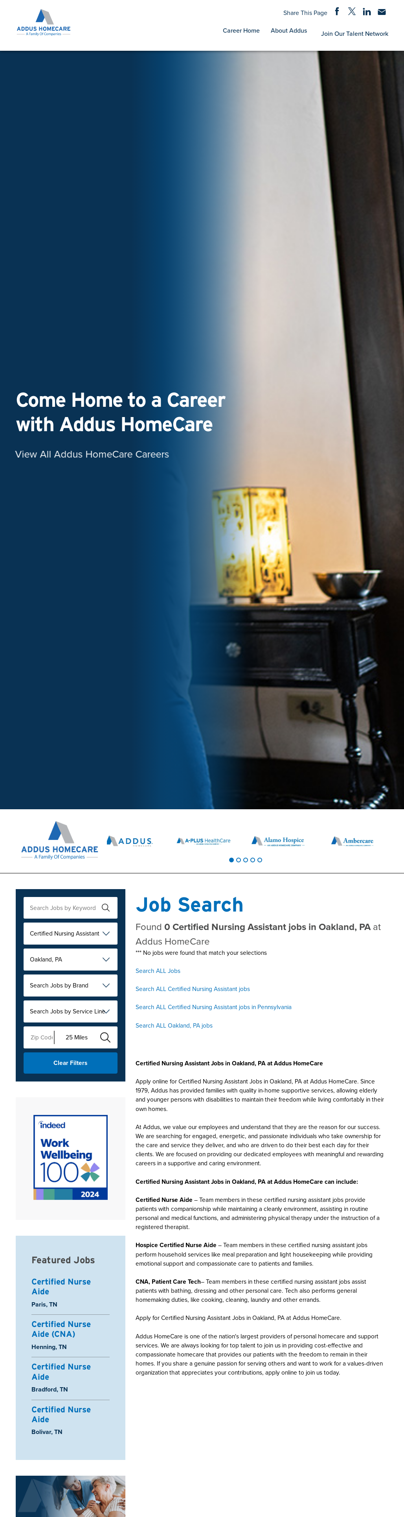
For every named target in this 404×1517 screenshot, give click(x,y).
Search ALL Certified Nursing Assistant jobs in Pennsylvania (214, 1006)
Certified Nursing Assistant (64, 933)
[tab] (231, 860)
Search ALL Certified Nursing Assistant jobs (193, 988)
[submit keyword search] (106, 907)
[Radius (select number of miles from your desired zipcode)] (74, 1037)
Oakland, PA (46, 959)
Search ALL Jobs (158, 970)
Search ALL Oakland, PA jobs (174, 1025)
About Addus (289, 30)
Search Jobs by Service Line (67, 1011)
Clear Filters (70, 1062)
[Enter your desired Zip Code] (39, 1037)
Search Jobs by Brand (59, 985)
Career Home (241, 30)
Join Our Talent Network (354, 33)
